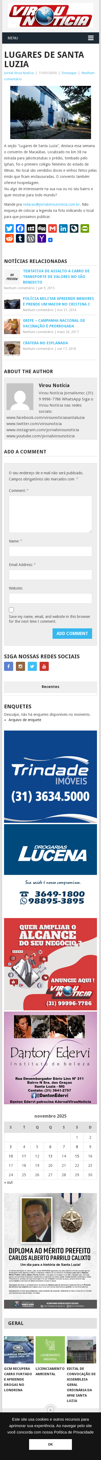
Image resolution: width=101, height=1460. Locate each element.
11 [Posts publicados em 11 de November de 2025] (24, 1156)
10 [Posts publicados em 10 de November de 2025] (11, 1156)
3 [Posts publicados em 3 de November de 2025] (11, 1147)
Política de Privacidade (74, 1432)
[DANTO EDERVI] (50, 1103)
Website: (16, 588)
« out (8, 1182)
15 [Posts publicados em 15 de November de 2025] (77, 1156)
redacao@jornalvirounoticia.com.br (51, 204)
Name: (15, 541)
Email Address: (22, 564)
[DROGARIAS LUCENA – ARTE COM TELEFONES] (50, 915)
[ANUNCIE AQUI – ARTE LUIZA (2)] (50, 1009)
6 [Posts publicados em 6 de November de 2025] (50, 1147)
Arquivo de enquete (25, 720)
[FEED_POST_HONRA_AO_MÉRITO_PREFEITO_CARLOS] (50, 1307)
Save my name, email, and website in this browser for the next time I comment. (49, 619)
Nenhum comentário (19, 288)
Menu (13, 38)
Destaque (69, 73)
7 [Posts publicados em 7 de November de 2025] (64, 1147)
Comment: (18, 490)
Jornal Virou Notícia (19, 73)
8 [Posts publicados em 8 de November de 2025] (77, 1147)
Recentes (50, 687)
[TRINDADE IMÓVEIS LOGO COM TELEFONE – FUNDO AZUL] (50, 821)
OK (50, 1444)
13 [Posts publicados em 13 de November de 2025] (50, 1156)
